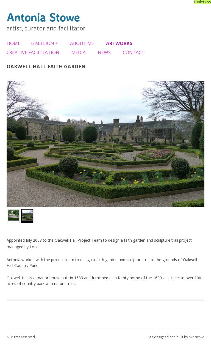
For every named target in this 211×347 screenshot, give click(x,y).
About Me (82, 43)
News (104, 52)
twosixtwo (196, 337)
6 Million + (44, 43)
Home (13, 43)
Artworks (119, 43)
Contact (134, 52)
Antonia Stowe (43, 17)
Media (78, 52)
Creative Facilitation (33, 52)
